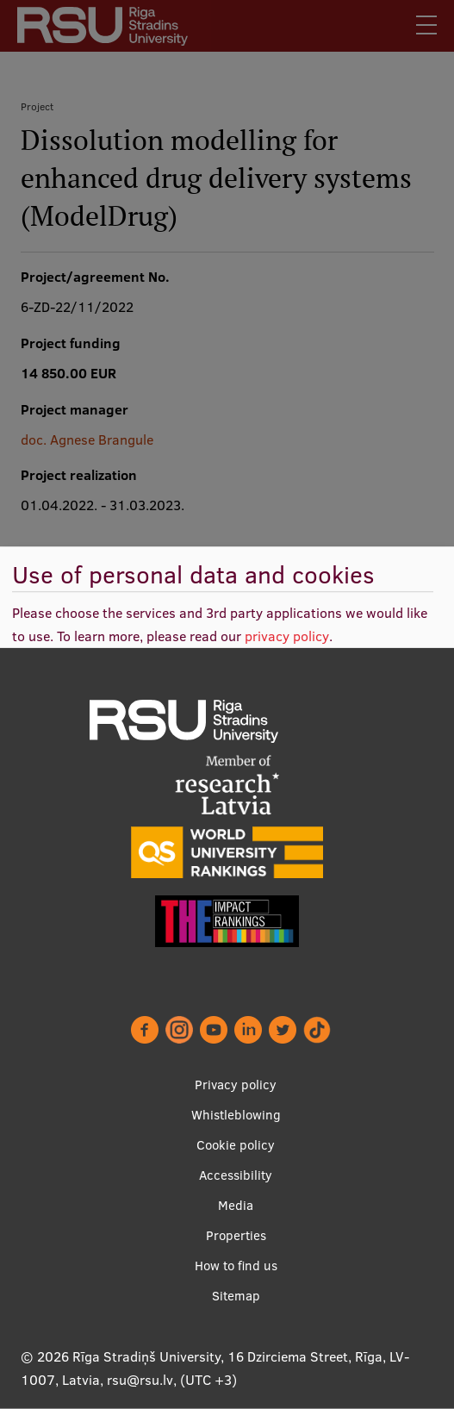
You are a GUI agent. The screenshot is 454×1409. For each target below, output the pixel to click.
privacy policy (287, 636)
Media (235, 1205)
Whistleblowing (236, 1115)
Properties (236, 1235)
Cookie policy (235, 1145)
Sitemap (236, 1296)
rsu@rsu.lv (140, 1379)
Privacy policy (236, 1084)
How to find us (236, 1265)
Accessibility (235, 1175)
